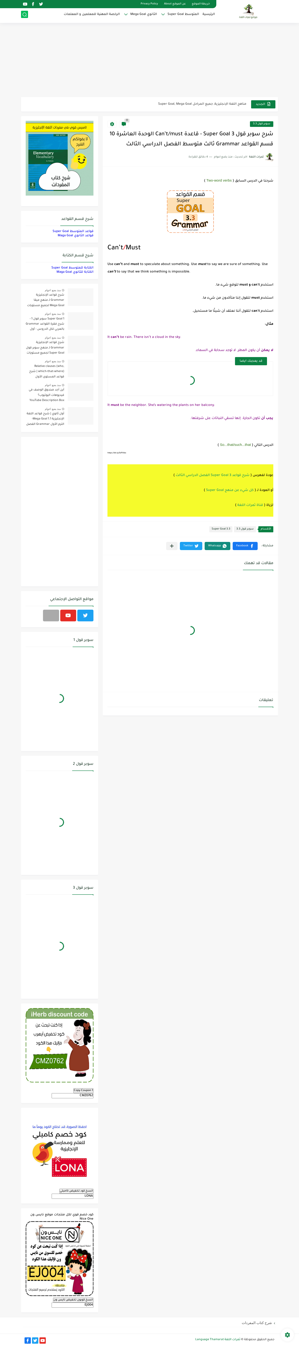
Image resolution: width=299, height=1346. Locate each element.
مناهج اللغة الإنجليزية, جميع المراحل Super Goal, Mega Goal (202, 104)
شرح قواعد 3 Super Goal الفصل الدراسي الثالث (212, 475)
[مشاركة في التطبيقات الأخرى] (172, 546)
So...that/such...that (235, 445)
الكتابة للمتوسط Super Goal (72, 268)
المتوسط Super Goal (183, 15)
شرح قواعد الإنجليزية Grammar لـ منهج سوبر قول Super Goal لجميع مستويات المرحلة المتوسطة (45, 348)
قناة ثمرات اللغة (250, 505)
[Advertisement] (149, 60)
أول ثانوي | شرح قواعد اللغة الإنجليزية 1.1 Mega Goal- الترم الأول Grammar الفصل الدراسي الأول (45, 419)
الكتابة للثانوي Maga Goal (75, 272)
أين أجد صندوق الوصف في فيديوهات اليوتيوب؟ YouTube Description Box (46, 395)
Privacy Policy (149, 4)
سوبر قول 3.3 (261, 123)
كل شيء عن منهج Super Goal (230, 490)
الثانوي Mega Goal (143, 15)
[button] (245, 546)
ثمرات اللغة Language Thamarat (217, 1339)
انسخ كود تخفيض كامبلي (76, 1191)
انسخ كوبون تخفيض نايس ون (73, 1300)
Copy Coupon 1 (83, 1090)
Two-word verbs (219, 180)
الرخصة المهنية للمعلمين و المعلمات (92, 15)
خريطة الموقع (201, 4)
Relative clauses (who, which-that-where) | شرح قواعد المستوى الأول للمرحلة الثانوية (46, 372)
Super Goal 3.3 (221, 529)
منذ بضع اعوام (53, 290)
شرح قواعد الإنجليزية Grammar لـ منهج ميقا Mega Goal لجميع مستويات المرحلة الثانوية (45, 301)
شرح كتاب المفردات (257, 1323)
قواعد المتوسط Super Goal (73, 231)
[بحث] (24, 15)
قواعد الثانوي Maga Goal (75, 235)
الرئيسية (209, 15)
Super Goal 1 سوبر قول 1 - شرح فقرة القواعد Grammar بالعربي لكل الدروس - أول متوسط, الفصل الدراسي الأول (45, 325)
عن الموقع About (175, 4)
